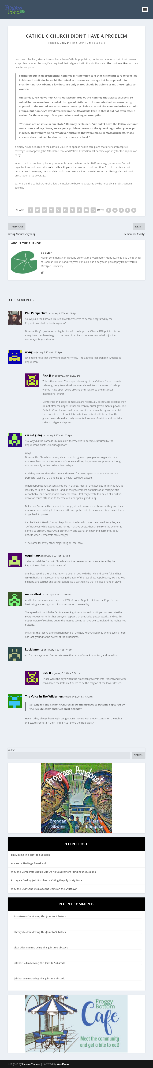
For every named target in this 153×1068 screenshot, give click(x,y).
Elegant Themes (31, 1064)
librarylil (19, 932)
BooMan (64, 42)
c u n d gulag (33, 435)
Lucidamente (34, 649)
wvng (28, 352)
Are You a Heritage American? (28, 863)
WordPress (63, 1064)
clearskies (20, 947)
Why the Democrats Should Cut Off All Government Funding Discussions (53, 871)
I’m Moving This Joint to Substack (30, 854)
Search (11, 749)
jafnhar (18, 963)
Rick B (47, 375)
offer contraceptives (117, 63)
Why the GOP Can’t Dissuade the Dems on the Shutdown (44, 888)
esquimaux (32, 555)
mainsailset (33, 594)
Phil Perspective (36, 313)
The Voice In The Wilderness (44, 696)
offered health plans (60, 167)
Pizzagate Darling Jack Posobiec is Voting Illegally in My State (46, 880)
